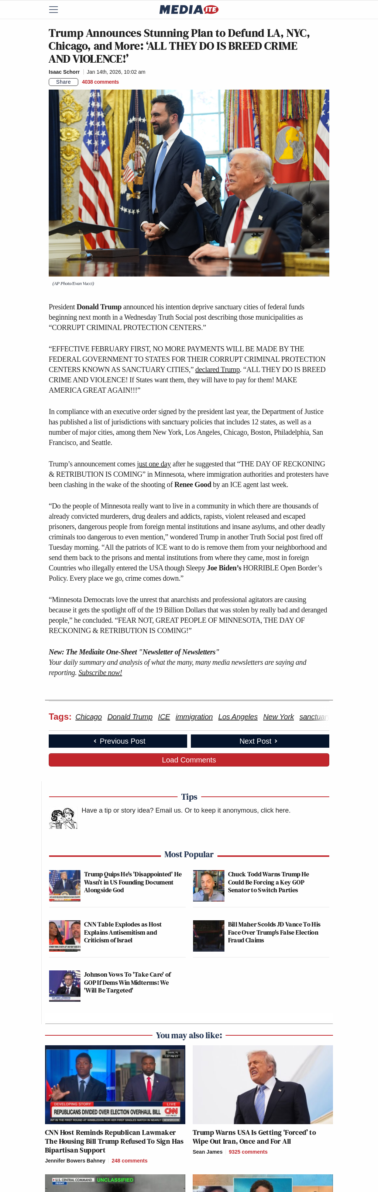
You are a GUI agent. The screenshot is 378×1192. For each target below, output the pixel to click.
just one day (154, 464)
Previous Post (118, 741)
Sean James (208, 1152)
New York (278, 716)
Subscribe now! (100, 672)
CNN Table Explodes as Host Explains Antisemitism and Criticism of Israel (123, 932)
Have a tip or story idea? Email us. (132, 810)
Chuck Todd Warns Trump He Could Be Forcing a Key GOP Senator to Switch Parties (268, 881)
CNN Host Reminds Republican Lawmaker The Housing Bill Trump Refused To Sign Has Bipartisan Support (114, 1141)
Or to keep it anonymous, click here (237, 810)
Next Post (259, 741)
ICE (164, 716)
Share (63, 82)
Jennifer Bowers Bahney (75, 1161)
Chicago (88, 716)
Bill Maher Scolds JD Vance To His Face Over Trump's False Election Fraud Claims (274, 932)
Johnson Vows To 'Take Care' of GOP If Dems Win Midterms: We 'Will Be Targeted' (127, 982)
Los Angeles (238, 716)
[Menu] (58, 9)
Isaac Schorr (64, 72)
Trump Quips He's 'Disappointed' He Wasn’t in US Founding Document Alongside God (133, 881)
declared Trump (217, 369)
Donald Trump (129, 716)
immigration (194, 716)
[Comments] (100, 81)
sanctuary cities (324, 716)
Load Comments (189, 760)
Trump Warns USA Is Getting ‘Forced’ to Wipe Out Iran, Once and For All (254, 1136)
